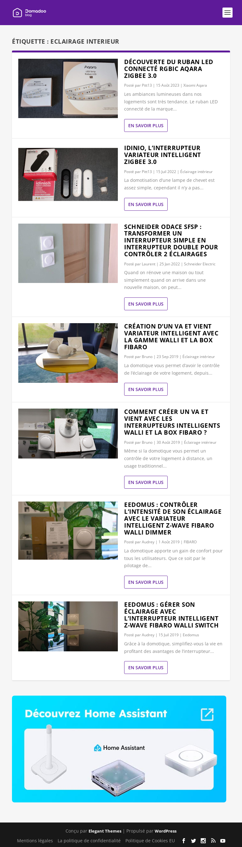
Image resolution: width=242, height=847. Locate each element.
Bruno (147, 356)
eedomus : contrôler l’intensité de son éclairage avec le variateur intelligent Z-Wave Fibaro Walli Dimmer (173, 518)
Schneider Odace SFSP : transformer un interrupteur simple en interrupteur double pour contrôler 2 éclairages (171, 240)
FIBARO (190, 542)
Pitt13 (147, 85)
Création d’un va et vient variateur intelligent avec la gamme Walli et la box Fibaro (171, 336)
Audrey (148, 542)
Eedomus (191, 635)
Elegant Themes (105, 831)
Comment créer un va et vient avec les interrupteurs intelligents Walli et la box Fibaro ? (172, 422)
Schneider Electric (200, 264)
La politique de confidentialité (89, 841)
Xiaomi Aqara (195, 85)
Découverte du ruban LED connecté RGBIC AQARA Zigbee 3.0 (168, 69)
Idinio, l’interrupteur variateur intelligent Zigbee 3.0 (162, 155)
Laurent (148, 264)
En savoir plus (146, 125)
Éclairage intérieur (196, 171)
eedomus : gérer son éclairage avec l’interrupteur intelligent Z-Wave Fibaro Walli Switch (171, 614)
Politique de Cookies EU (150, 841)
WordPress (165, 831)
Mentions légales (35, 841)
